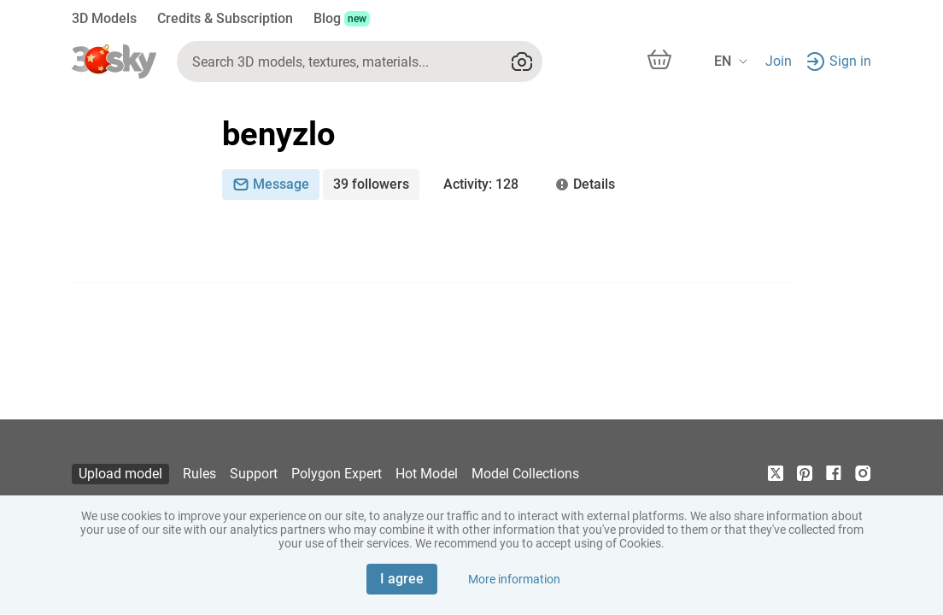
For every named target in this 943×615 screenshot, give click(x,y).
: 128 (480, 184)
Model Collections (525, 474)
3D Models (104, 18)
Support (254, 474)
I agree (402, 579)
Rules (199, 474)
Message (270, 184)
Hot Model (426, 474)
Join (778, 61)
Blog (341, 18)
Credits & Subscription (225, 18)
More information (514, 579)
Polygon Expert (336, 474)
